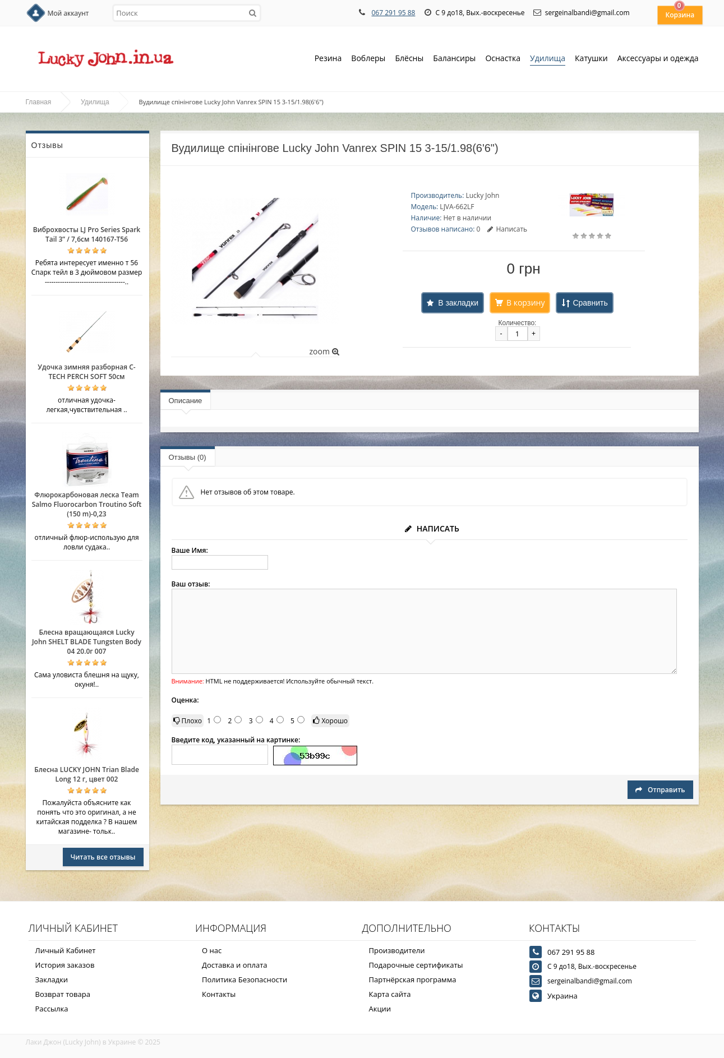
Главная (39, 102)
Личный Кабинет (65, 950)
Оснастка (502, 59)
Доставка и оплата (235, 965)
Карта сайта (390, 994)
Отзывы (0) (187, 457)
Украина (562, 996)
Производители (397, 950)
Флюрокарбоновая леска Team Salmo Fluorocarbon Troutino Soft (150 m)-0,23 (87, 504)
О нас (212, 950)
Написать (507, 229)
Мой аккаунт (68, 13)
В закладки (458, 302)
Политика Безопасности (244, 979)
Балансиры (454, 59)
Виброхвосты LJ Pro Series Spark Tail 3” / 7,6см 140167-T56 (86, 234)
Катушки (591, 59)
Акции (380, 1009)
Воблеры (368, 59)
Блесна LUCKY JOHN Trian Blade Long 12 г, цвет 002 (86, 774)
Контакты (219, 994)
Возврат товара (62, 994)
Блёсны (409, 59)
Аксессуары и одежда (658, 58)
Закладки (51, 979)
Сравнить (590, 302)
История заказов (65, 965)
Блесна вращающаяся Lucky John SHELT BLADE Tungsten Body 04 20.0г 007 (86, 641)
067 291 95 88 (393, 12)
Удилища (547, 59)
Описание (185, 400)
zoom (324, 351)
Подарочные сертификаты (416, 965)
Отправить (660, 789)
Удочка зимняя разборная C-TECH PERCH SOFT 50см (86, 371)
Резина (328, 59)
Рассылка (51, 1009)
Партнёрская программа (412, 979)
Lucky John (482, 195)
